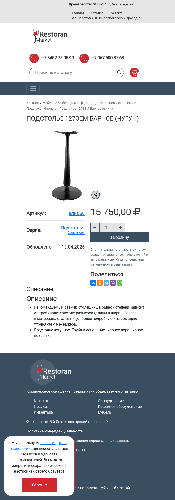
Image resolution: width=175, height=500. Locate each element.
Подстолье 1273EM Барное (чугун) (86, 108)
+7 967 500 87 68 (108, 57)
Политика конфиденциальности (54, 431)
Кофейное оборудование (120, 406)
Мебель (48, 103)
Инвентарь (43, 412)
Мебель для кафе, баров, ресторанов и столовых (95, 103)
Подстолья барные (41, 108)
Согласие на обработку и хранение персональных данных (77, 440)
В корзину (119, 237)
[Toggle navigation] (33, 88)
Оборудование (111, 401)
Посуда (40, 406)
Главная (78, 13)
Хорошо (39, 484)
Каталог (96, 13)
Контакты (116, 13)
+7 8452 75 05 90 (58, 57)
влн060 (77, 213)
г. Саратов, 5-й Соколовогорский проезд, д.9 (107, 18)
